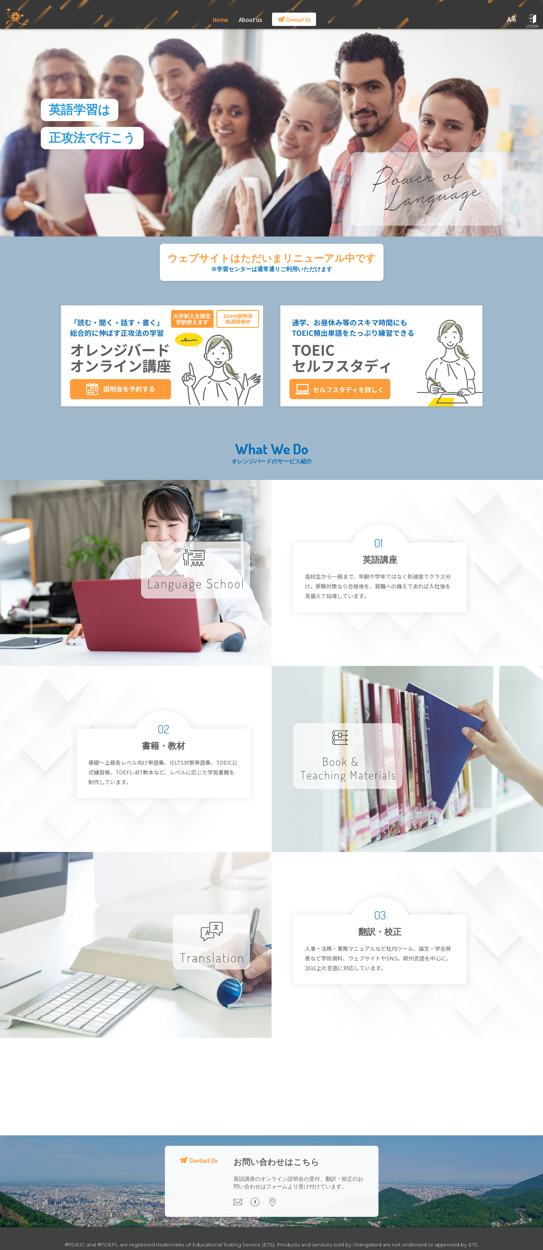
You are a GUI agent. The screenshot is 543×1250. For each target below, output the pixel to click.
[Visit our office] (276, 1204)
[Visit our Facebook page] (259, 1204)
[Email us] (242, 1204)
